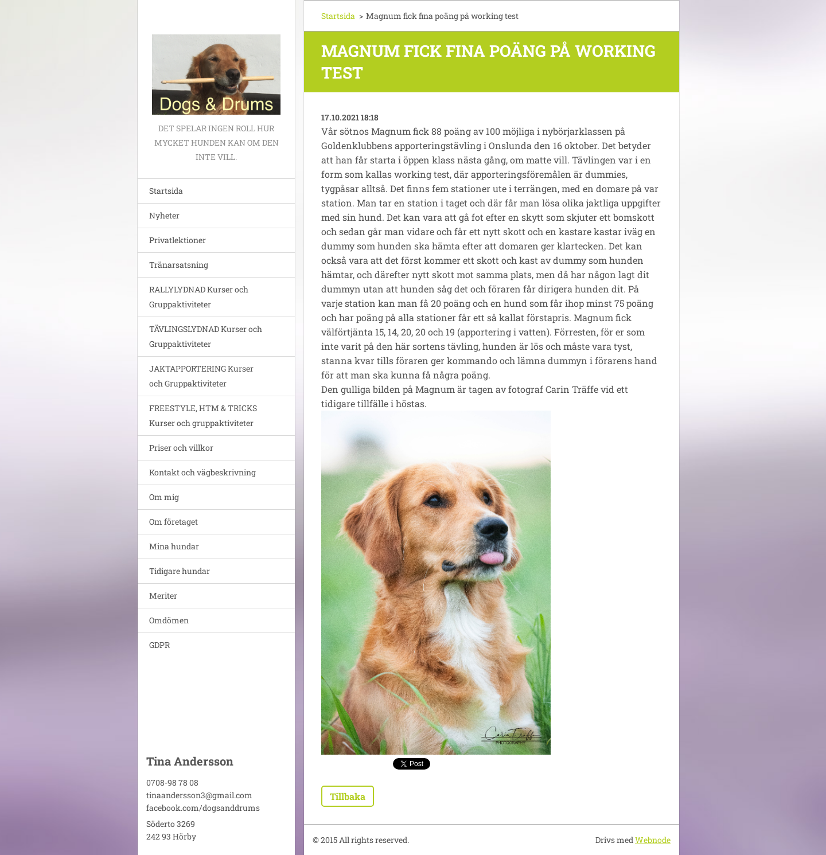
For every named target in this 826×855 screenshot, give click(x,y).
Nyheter (164, 215)
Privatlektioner (177, 240)
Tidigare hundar (179, 570)
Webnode (653, 839)
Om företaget (173, 521)
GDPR (159, 644)
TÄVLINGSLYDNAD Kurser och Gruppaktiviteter (205, 336)
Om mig (164, 496)
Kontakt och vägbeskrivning (202, 472)
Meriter (163, 595)
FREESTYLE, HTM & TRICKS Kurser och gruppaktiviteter (203, 415)
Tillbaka (347, 796)
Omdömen (169, 620)
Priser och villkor (181, 447)
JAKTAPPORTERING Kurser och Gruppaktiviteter (201, 376)
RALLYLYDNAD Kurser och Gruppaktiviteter (198, 297)
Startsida (166, 190)
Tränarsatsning (178, 264)
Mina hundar (174, 546)
